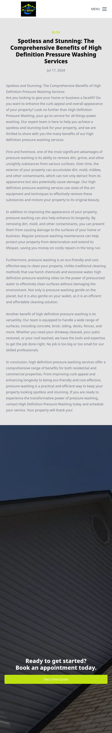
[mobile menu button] (104, 9)
